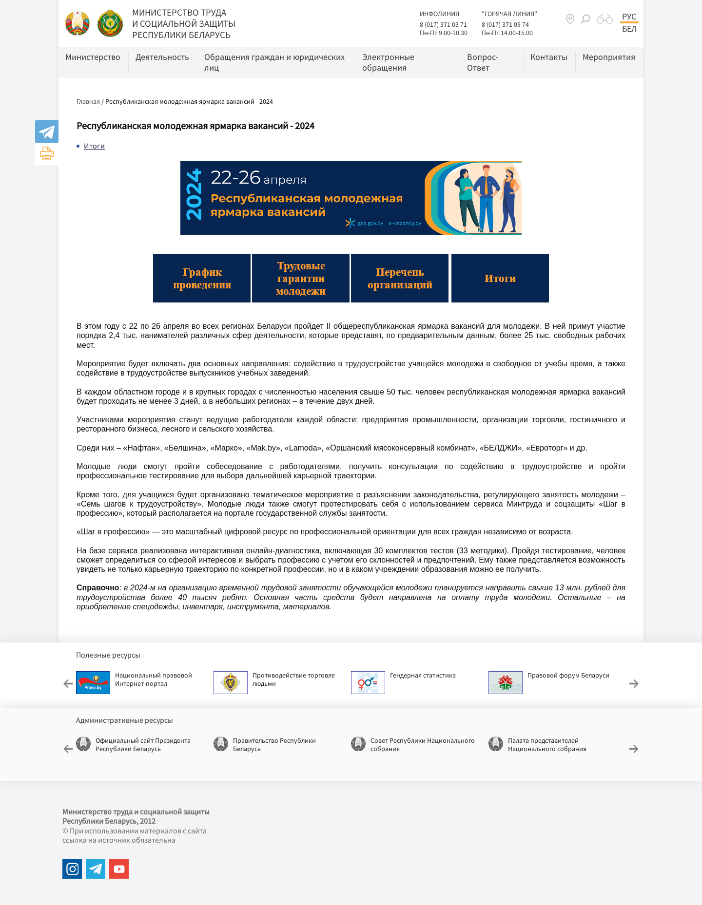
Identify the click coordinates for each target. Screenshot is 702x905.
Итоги (94, 146)
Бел (629, 28)
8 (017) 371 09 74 (505, 24)
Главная (88, 101)
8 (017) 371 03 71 (443, 24)
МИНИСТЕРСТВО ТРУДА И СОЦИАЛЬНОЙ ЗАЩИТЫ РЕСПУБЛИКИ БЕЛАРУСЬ (183, 23)
